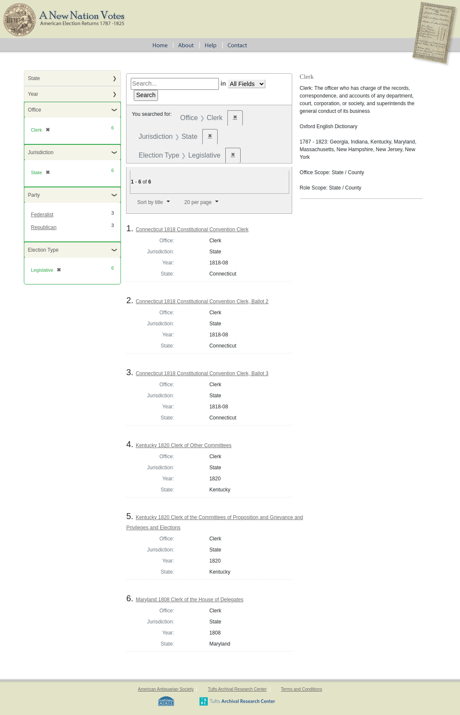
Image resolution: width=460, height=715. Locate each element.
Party (34, 195)
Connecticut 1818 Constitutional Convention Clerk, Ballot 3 (202, 373)
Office (34, 110)
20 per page (198, 202)
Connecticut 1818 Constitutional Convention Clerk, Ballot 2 (202, 301)
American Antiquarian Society (166, 689)
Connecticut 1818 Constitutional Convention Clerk (192, 230)
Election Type (43, 250)
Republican (44, 227)
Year (33, 94)
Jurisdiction (41, 152)
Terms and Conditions (301, 689)
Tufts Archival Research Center (237, 689)
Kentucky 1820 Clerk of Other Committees (184, 445)
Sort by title (150, 202)
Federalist (42, 215)
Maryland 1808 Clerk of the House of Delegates (190, 600)
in (223, 83)
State (34, 78)
